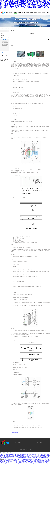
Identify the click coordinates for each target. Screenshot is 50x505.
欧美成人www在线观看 (25, 460)
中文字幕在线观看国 (28, 459)
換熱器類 (7, 28)
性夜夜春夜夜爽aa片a (3, 462)
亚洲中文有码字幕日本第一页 (9, 460)
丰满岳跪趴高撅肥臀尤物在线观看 (42, 462)
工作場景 (2, 37)
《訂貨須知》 (31, 242)
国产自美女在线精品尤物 (26, 462)
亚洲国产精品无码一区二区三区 (43, 459)
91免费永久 (14, 462)
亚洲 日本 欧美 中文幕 (9, 462)
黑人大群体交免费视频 (18, 463)
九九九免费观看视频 (35, 461)
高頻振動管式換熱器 (4, 42)
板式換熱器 (11, 28)
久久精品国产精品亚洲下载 (35, 459)
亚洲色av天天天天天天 (19, 462)
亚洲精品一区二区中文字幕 (32, 460)
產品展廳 (4, 28)
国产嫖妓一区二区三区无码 (41, 463)
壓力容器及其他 (3, 35)
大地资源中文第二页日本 (41, 461)
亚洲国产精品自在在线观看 (33, 462)
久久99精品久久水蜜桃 (21, 461)
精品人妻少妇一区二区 (14, 459)
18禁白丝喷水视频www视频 (11, 463)
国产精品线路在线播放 (5, 461)
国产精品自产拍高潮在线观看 (33, 463)
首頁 (2, 28)
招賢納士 (43, 12)
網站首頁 (15, 12)
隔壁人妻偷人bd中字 (8, 459)
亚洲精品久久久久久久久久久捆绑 (13, 461)
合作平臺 (39, 12)
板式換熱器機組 (5, 44)
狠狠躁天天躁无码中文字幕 (21, 459)
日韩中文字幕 (47, 461)
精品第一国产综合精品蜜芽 (28, 461)
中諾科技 (23, 449)
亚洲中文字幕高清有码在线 (40, 460)
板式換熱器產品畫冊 (15, 432)
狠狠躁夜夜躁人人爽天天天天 (18, 460)
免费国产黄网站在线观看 (25, 463)
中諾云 (30, 449)
